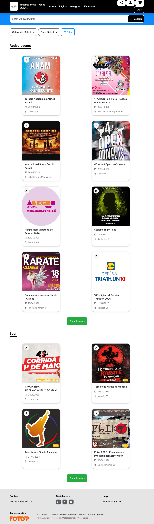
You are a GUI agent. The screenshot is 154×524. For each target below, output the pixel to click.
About (52, 6)
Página (63, 6)
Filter (68, 32)
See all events (77, 321)
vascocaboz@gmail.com (21, 501)
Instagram (75, 6)
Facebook (89, 6)
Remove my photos (112, 501)
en (139, 9)
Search (136, 18)
